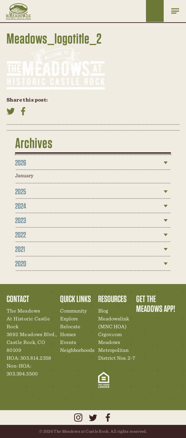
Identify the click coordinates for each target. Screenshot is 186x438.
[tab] (93, 163)
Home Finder (155, 11)
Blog (103, 311)
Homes (68, 334)
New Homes (175, 322)
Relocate (70, 326)
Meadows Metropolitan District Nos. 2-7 (116, 350)
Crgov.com (110, 334)
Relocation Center (152, 322)
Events (68, 342)
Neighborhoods (77, 350)
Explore (69, 318)
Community (73, 311)
